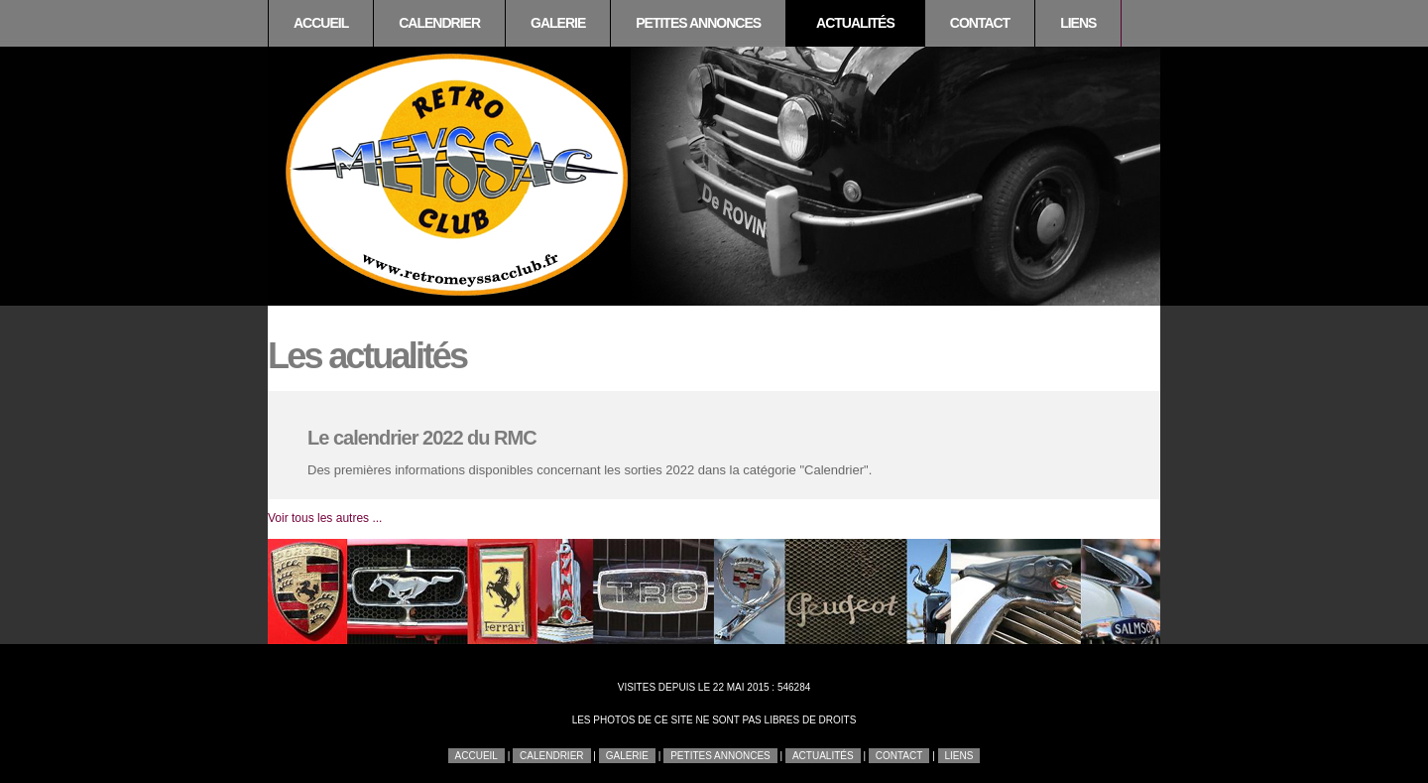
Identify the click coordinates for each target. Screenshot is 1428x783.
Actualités (855, 23)
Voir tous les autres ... (325, 518)
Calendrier (439, 23)
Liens (1078, 23)
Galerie (558, 23)
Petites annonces (698, 23)
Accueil (321, 23)
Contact (980, 23)
